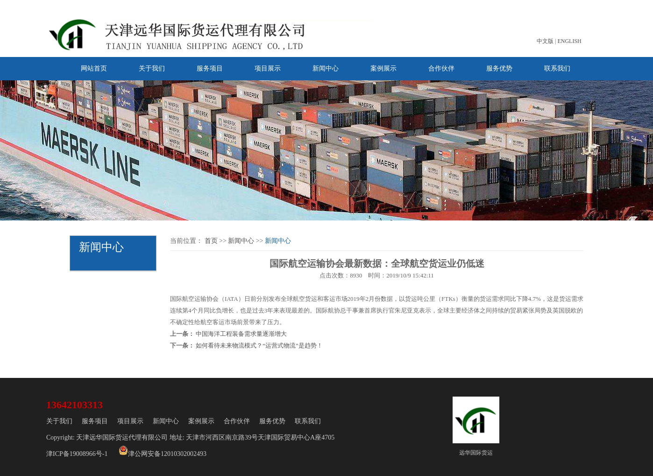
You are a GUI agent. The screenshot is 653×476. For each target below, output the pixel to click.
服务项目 (210, 68)
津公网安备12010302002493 (162, 451)
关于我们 (152, 68)
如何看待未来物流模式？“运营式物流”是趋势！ (259, 345)
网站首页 (94, 68)
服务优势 (499, 68)
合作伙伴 (441, 68)
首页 (211, 240)
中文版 (545, 41)
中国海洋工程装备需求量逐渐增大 (241, 333)
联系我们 (557, 68)
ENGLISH (569, 41)
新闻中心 (325, 68)
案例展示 (383, 68)
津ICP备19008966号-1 (76, 453)
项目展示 (268, 68)
